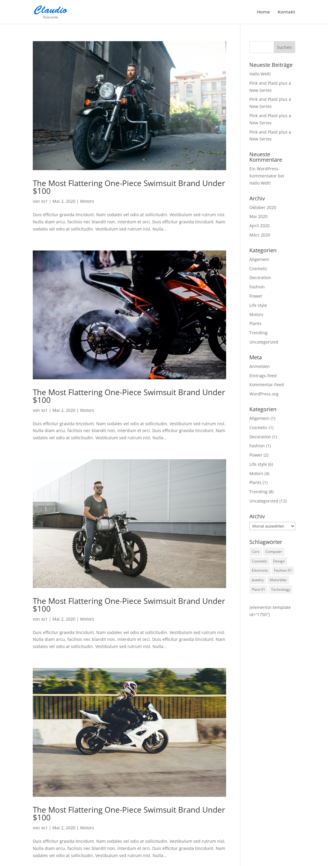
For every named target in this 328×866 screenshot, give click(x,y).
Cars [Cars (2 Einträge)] (255, 551)
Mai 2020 (258, 216)
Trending (258, 332)
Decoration (260, 277)
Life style (258, 305)
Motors (87, 201)
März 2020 (259, 235)
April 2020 (259, 225)
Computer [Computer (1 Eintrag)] (273, 551)
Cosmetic (258, 268)
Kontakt (286, 12)
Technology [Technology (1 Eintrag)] (280, 589)
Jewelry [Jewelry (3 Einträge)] (258, 579)
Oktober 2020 (262, 207)
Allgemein (259, 259)
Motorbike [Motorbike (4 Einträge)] (278, 579)
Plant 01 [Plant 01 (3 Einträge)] (258, 589)
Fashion (257, 287)
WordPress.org (264, 394)
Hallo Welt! (260, 74)
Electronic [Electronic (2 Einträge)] (260, 570)
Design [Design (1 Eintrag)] (279, 561)
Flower (255, 296)
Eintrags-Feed (263, 375)
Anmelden (259, 366)
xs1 (44, 201)
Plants (255, 323)
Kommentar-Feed (266, 384)
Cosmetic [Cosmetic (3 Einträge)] (259, 561)
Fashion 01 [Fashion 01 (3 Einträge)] (283, 570)
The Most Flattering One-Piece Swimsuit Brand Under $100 (129, 187)
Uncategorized (263, 342)
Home (263, 12)
